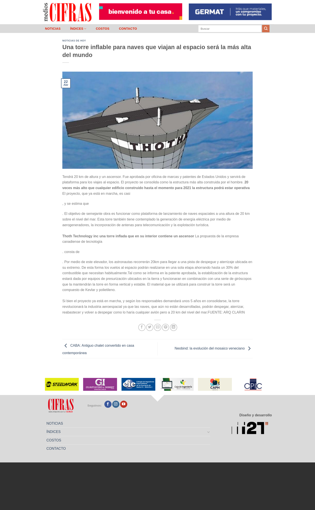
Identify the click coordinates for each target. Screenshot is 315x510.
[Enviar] (266, 28)
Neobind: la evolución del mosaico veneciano (214, 348)
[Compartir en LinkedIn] (173, 327)
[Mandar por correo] (157, 327)
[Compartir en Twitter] (149, 327)
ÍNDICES (78, 29)
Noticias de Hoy (74, 40)
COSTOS (102, 28)
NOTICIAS (53, 28)
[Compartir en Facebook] (141, 327)
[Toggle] (208, 431)
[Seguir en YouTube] (123, 404)
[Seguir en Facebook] (108, 404)
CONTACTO (128, 28)
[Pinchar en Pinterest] (165, 327)
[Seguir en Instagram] (115, 404)
